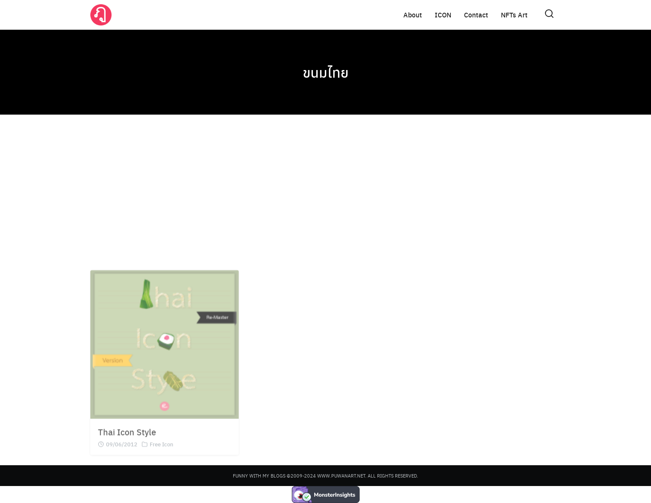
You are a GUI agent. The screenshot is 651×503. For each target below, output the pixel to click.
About (412, 15)
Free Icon (161, 453)
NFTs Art (514, 15)
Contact (476, 15)
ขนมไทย (326, 72)
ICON (443, 15)
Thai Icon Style (127, 440)
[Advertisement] (325, 186)
